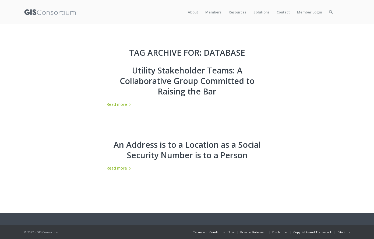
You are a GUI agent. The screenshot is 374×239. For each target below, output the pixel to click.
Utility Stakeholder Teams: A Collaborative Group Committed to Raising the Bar (187, 81)
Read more (119, 104)
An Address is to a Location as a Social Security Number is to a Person (187, 150)
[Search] (331, 12)
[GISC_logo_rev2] (50, 12)
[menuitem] (193, 12)
